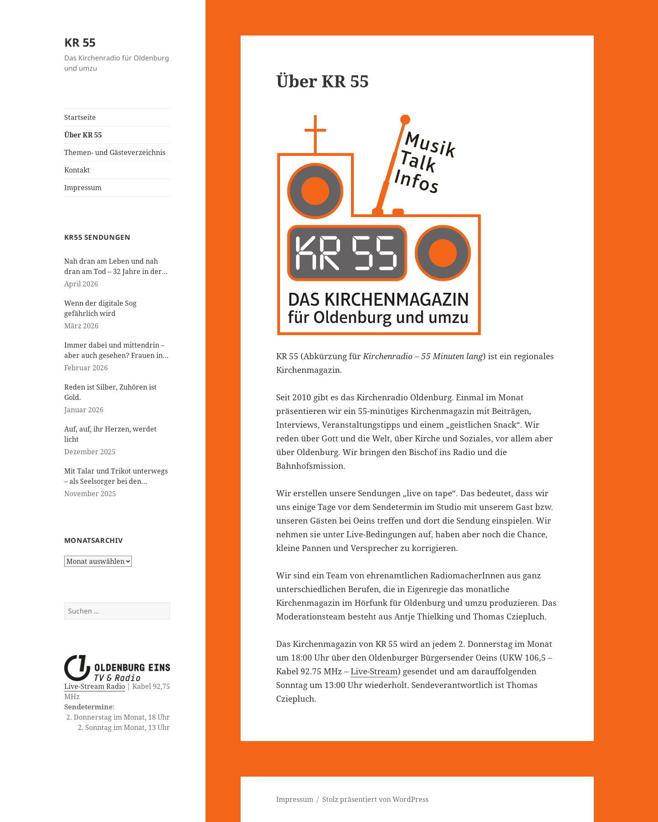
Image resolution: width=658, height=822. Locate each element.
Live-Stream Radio (94, 686)
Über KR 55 (83, 135)
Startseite (80, 117)
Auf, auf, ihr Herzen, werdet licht (110, 434)
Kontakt (77, 170)
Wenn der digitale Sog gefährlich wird (100, 308)
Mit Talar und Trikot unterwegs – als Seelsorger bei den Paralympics (116, 476)
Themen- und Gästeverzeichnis (114, 152)
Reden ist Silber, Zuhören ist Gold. (110, 392)
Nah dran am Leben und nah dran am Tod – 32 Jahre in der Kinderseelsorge (113, 266)
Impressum (82, 187)
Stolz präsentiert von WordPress (375, 799)
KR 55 (79, 42)
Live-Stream (374, 671)
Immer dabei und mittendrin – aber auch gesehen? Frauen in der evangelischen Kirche (114, 350)
